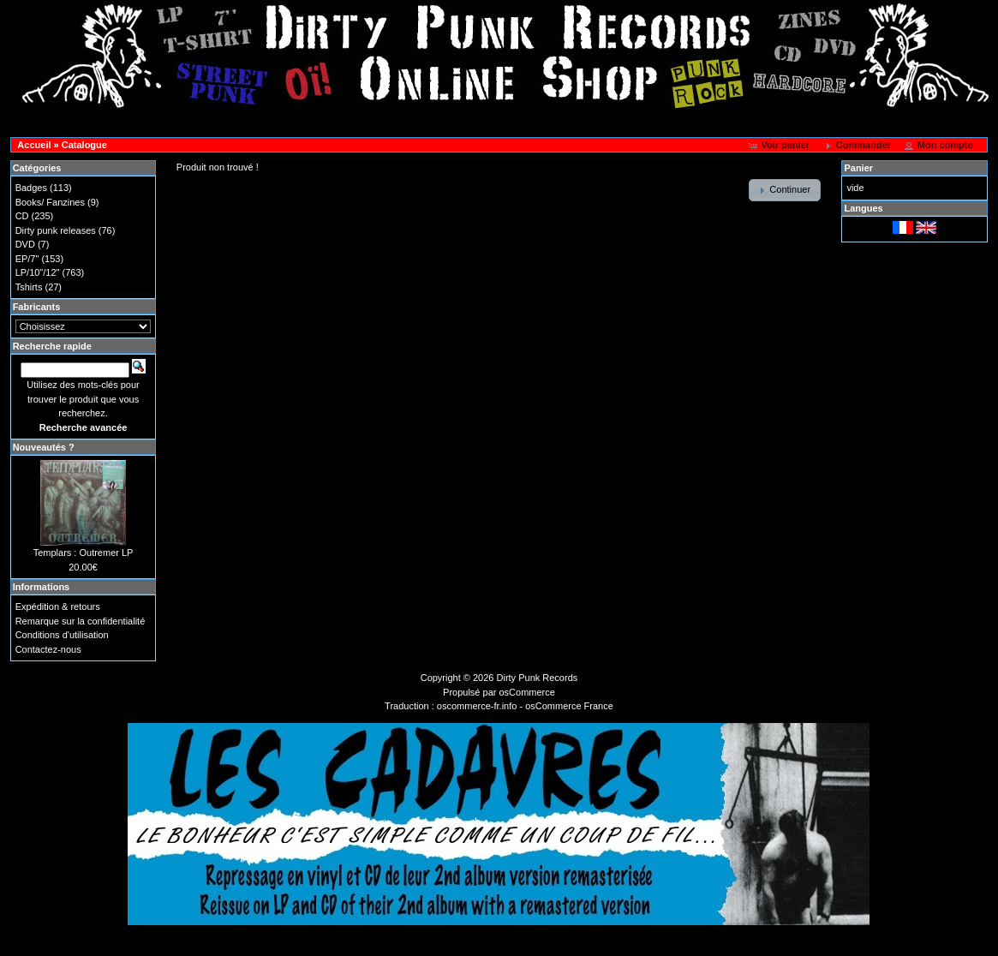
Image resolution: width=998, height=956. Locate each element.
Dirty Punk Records (537, 677)
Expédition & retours (57, 606)
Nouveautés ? (44, 447)
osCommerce (527, 692)
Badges (31, 187)
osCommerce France (569, 706)
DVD (25, 244)
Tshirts (29, 287)
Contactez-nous (48, 649)
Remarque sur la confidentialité (80, 621)
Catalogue (84, 145)
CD (22, 216)
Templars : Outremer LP (83, 552)
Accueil (34, 145)
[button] (780, 145)
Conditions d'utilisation (62, 635)
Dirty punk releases (55, 230)
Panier (858, 168)
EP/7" (27, 259)
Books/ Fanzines (50, 202)
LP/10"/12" (37, 272)
